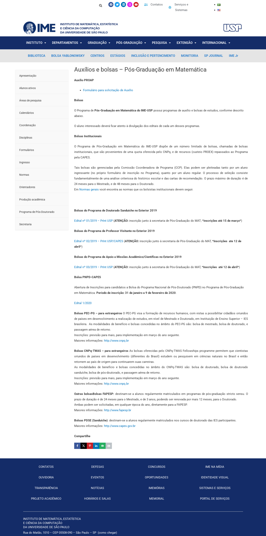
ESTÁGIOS (117, 56)
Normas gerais (89, 189)
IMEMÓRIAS (157, 488)
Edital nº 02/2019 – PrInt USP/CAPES (98, 241)
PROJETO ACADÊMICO (46, 498)
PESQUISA (161, 43)
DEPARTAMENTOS (67, 43)
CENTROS (97, 56)
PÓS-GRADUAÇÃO (131, 43)
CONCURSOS (156, 467)
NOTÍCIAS (97, 488)
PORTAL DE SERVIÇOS (214, 498)
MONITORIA (189, 56)
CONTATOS (46, 467)
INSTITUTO (36, 43)
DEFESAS (97, 467)
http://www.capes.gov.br (119, 426)
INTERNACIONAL (216, 43)
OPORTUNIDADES (156, 477)
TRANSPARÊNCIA (46, 488)
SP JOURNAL (213, 56)
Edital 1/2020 (82, 303)
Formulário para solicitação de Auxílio (108, 90)
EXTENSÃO (186, 43)
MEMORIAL (156, 498)
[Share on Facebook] (77, 446)
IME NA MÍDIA (214, 467)
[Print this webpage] (109, 446)
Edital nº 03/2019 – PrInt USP (93, 267)
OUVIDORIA (46, 477)
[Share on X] (83, 446)
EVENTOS (97, 477)
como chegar (107, 532)
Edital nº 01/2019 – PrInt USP (93, 220)
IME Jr (233, 56)
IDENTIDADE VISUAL (215, 477)
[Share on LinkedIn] (96, 446)
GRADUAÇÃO (99, 43)
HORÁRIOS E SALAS (97, 498)
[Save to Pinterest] (90, 446)
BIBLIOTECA (36, 56)
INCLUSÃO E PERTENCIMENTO (153, 56)
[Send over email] (102, 446)
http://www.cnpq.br (116, 340)
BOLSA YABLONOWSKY (68, 56)
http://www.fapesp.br (117, 410)
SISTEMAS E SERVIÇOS (214, 488)
